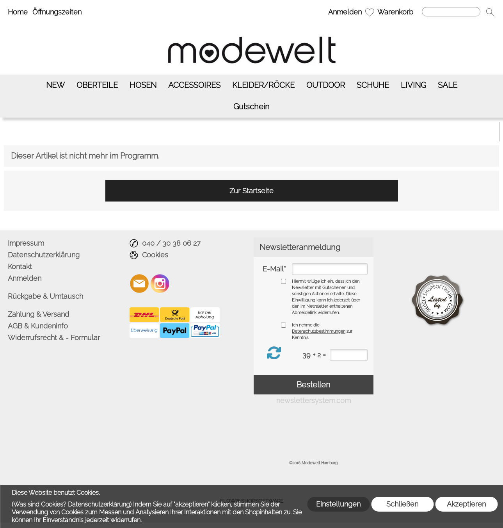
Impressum (26, 243)
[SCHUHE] (373, 85)
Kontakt (20, 266)
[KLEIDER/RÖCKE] (263, 85)
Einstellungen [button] (338, 504)
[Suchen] (451, 11)
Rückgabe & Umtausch (45, 296)
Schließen (402, 504)
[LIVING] (413, 85)
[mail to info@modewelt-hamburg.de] (139, 283)
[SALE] (447, 85)
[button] (490, 12)
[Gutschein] (251, 107)
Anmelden (345, 12)
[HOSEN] (143, 85)
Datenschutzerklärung (44, 255)
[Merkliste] (369, 12)
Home (18, 12)
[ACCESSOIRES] (194, 85)
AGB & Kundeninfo (38, 326)
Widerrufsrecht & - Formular (54, 338)
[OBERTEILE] (97, 85)
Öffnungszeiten (57, 12)
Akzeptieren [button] (466, 504)
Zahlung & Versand (38, 314)
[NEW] (55, 85)
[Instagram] (160, 283)
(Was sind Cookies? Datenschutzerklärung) (72, 504)
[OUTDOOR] (325, 85)
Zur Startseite (251, 191)
